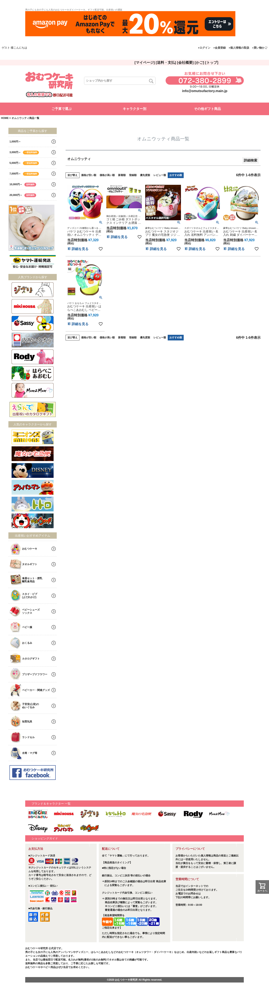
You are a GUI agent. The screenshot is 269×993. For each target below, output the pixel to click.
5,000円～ (24, 163)
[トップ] (211, 63)
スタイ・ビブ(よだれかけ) (29, 596)
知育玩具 (27, 721)
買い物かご (260, 47)
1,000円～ (15, 141)
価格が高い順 (107, 175)
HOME (5, 118)
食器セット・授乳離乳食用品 (32, 580)
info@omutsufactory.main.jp (204, 91)
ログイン (204, 47)
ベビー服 (27, 627)
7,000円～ (24, 174)
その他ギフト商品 (207, 109)
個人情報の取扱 (239, 47)
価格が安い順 (88, 175)
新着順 (122, 175)
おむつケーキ (29, 548)
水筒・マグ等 (29, 753)
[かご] (199, 63)
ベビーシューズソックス (31, 611)
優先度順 (145, 175)
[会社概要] (185, 63)
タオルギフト (29, 564)
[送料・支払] (166, 63)
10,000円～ (22, 184)
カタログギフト (31, 658)
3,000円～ (24, 152)
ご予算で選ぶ (61, 109)
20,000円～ (22, 195)
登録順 (133, 175)
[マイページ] (144, 63)
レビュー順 (159, 175)
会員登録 (220, 47)
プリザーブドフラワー (34, 674)
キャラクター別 (134, 109)
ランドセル (28, 737)
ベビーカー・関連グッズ (36, 690)
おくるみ (27, 642)
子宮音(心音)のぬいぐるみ (30, 706)
